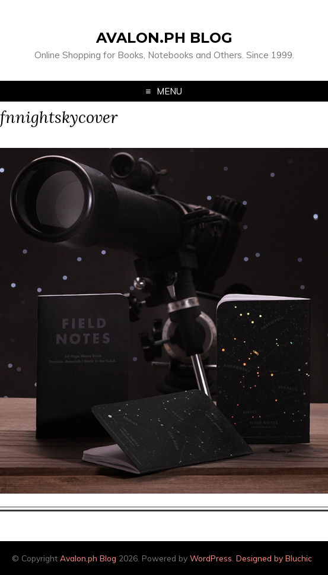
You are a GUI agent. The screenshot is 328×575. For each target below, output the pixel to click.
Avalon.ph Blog (164, 37)
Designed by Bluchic (274, 558)
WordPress (211, 558)
